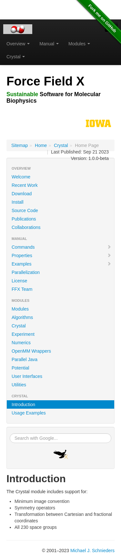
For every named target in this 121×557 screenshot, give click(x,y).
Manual (49, 43)
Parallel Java (24, 359)
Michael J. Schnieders (92, 550)
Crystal (15, 56)
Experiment (23, 334)
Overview (18, 43)
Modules (79, 43)
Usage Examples (29, 412)
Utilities (19, 384)
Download (22, 193)
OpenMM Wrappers (31, 351)
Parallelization (26, 272)
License (19, 280)
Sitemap (19, 145)
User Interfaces (27, 376)
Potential (20, 367)
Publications (24, 219)
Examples (61, 264)
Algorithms (22, 317)
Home (41, 145)
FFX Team (22, 289)
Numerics (21, 342)
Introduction (23, 404)
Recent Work (25, 185)
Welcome (21, 176)
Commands (61, 247)
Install (18, 202)
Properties (61, 255)
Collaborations (26, 227)
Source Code (25, 210)
